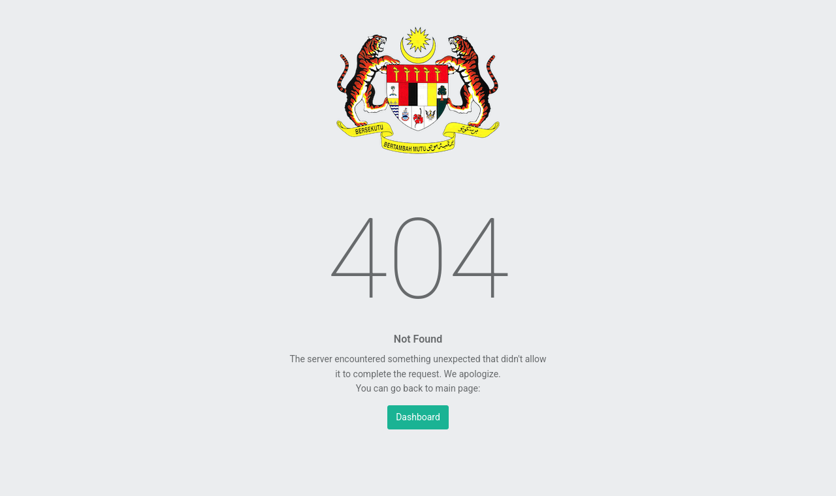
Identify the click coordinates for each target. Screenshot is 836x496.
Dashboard (418, 417)
